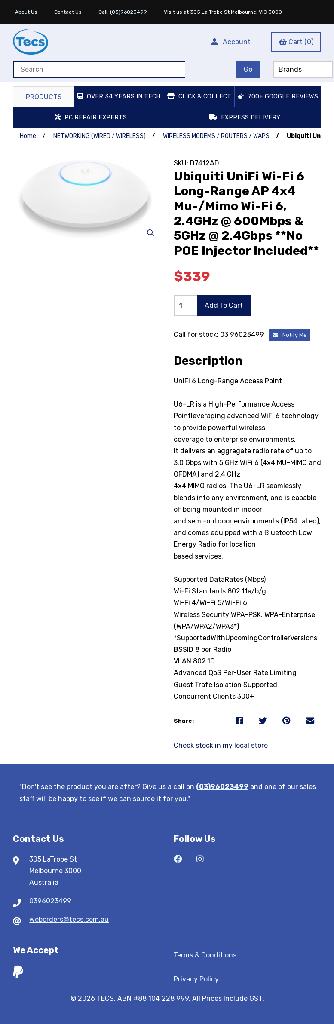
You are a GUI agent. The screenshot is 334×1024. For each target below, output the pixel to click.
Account (231, 42)
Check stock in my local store (221, 745)
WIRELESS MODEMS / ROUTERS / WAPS (216, 136)
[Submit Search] (248, 69)
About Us (26, 12)
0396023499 (50, 901)
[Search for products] (99, 69)
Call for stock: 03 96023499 (220, 334)
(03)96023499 (222, 787)
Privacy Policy (196, 979)
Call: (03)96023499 (122, 12)
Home (28, 136)
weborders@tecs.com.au (69, 919)
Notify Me (290, 335)
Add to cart (224, 305)
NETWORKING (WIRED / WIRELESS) (99, 136)
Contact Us (68, 12)
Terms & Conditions (205, 955)
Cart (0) (296, 42)
